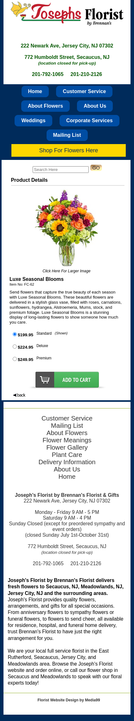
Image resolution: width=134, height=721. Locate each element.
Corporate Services (89, 120)
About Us (95, 106)
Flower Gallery (67, 447)
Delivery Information (66, 462)
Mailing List (67, 135)
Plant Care (67, 454)
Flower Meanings (66, 440)
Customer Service (84, 91)
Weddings (33, 120)
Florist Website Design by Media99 (68, 700)
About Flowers (45, 106)
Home (35, 91)
